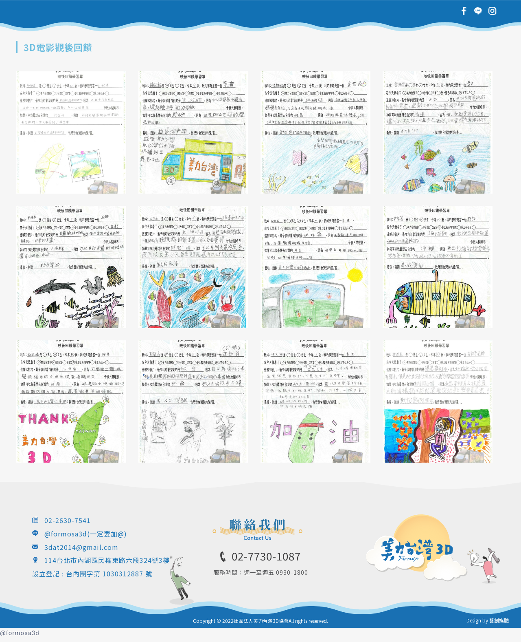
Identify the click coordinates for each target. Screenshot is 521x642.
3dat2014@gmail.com (81, 547)
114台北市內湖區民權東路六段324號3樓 (107, 560)
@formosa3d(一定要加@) (85, 533)
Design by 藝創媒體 (487, 620)
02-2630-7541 (67, 520)
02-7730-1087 (266, 555)
